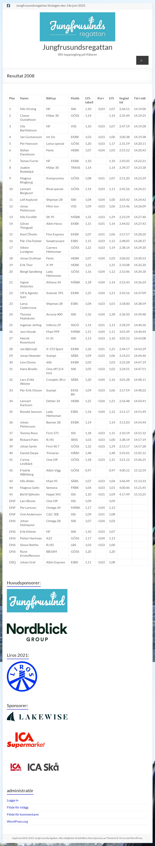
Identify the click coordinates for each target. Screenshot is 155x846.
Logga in (12, 800)
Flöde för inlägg (17, 807)
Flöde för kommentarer (23, 814)
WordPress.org (17, 821)
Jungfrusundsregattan (77, 47)
